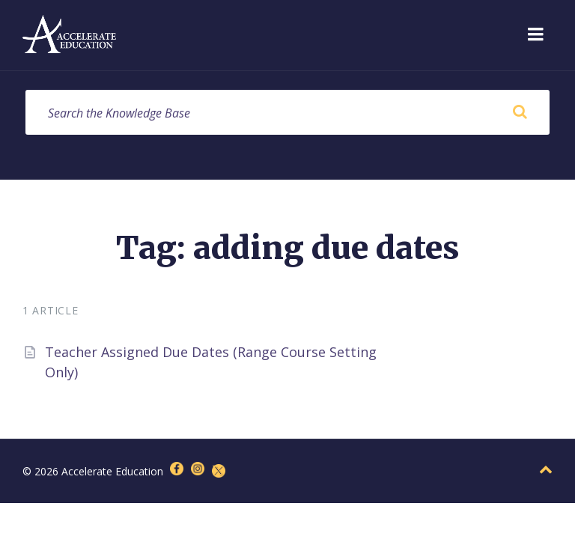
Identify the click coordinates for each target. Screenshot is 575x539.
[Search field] (287, 112)
